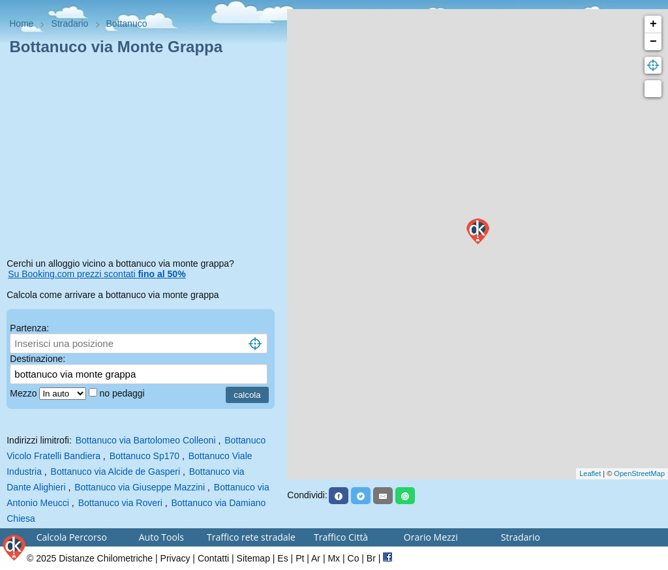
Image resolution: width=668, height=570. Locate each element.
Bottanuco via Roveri (120, 503)
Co (353, 558)
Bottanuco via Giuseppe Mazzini (139, 487)
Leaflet (590, 473)
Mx (333, 558)
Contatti (213, 558)
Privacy (175, 558)
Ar (315, 558)
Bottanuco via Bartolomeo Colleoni (146, 440)
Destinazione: (37, 358)
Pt (300, 558)
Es (282, 558)
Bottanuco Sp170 (144, 456)
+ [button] (653, 24)
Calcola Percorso (72, 537)
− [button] (653, 42)
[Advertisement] (144, 159)
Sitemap (253, 558)
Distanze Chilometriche (106, 558)
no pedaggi (123, 393)
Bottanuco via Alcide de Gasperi (115, 471)
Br (371, 558)
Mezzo (24, 393)
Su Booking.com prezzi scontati (96, 274)
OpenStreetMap (639, 473)
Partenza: (29, 328)
